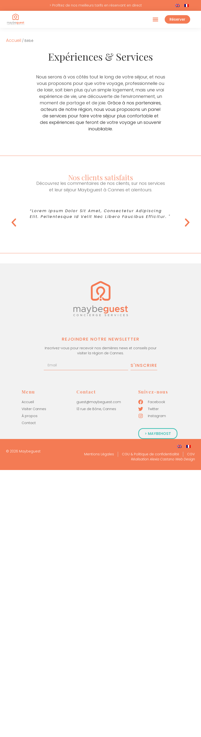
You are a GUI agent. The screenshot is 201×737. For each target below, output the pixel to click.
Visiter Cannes (34, 409)
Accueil (13, 40)
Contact (29, 422)
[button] (155, 19)
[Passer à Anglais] (177, 5)
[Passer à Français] (186, 5)
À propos (30, 415)
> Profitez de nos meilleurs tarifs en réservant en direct (96, 5)
